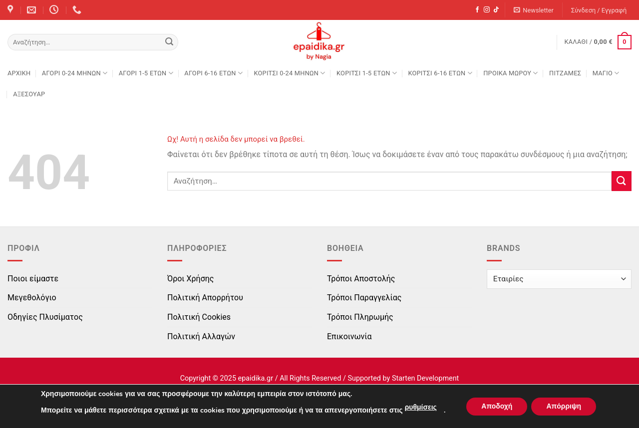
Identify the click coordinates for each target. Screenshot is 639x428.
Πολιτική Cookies (199, 317)
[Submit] (169, 42)
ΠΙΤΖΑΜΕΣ (565, 73)
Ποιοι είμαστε (32, 278)
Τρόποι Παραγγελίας (364, 297)
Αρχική (18, 73)
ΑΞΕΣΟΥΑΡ (29, 94)
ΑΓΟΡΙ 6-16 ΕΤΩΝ (213, 73)
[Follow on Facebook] (477, 9)
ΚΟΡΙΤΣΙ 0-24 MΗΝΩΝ (289, 73)
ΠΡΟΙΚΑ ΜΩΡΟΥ (510, 73)
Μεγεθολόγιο (31, 297)
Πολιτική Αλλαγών (201, 336)
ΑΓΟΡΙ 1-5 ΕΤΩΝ (146, 73)
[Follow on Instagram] (487, 9)
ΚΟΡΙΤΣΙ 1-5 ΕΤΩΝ (366, 73)
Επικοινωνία (349, 336)
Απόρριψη (563, 406)
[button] (534, 10)
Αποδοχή (496, 406)
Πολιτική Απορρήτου (205, 297)
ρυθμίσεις (421, 407)
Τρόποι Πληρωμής (360, 317)
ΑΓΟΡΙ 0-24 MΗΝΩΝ (74, 73)
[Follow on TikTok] (496, 9)
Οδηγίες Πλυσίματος (45, 317)
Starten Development (425, 378)
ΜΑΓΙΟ (606, 73)
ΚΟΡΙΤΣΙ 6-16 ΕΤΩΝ (440, 73)
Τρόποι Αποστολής (361, 278)
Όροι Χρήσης (190, 278)
